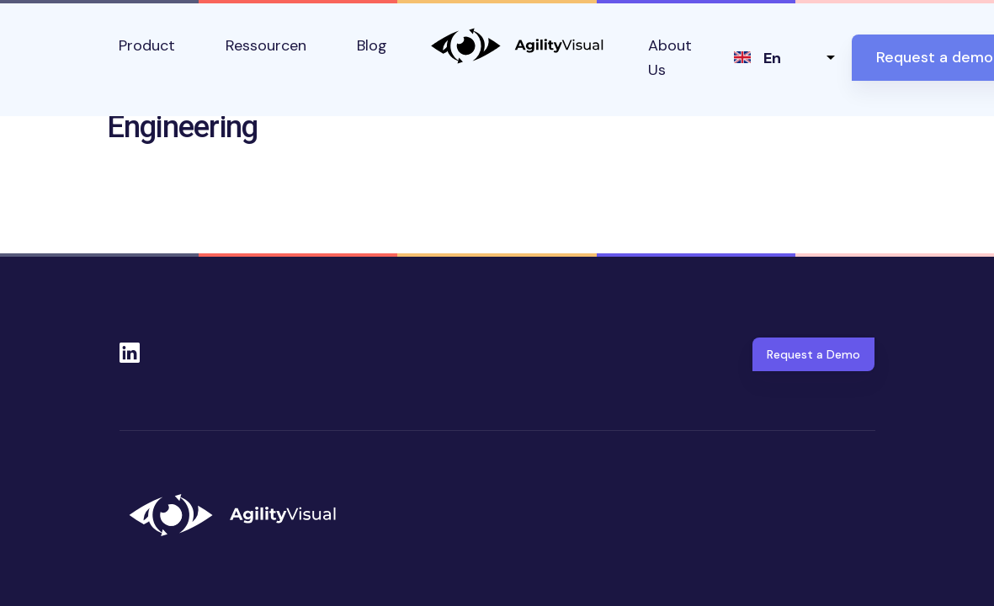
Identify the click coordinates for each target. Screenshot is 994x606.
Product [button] (147, 45)
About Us (670, 57)
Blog (372, 45)
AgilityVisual (517, 46)
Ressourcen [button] (266, 45)
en (772, 58)
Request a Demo (813, 354)
